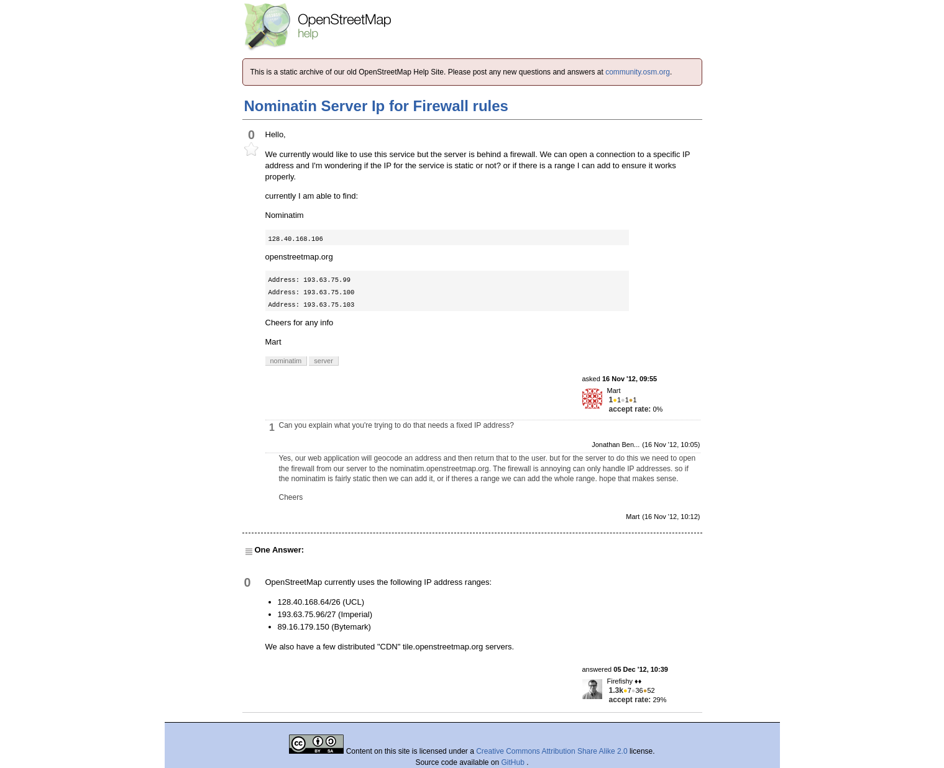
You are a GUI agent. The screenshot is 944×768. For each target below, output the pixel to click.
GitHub (514, 762)
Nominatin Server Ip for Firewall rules (376, 105)
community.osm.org (637, 72)
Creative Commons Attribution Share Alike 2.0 (551, 751)
